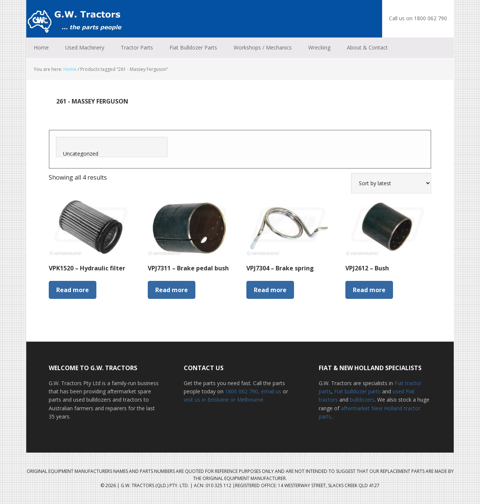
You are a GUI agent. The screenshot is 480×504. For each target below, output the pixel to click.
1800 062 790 (241, 391)
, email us (270, 391)
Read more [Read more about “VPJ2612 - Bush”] (369, 290)
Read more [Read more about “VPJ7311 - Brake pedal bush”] (171, 290)
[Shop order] (391, 183)
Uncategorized (111, 154)
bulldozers (362, 399)
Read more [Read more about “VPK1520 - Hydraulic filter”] (72, 290)
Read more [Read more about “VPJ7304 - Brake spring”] (270, 290)
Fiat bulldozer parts (357, 391)
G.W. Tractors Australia (75, 19)
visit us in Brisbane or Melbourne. (224, 399)
